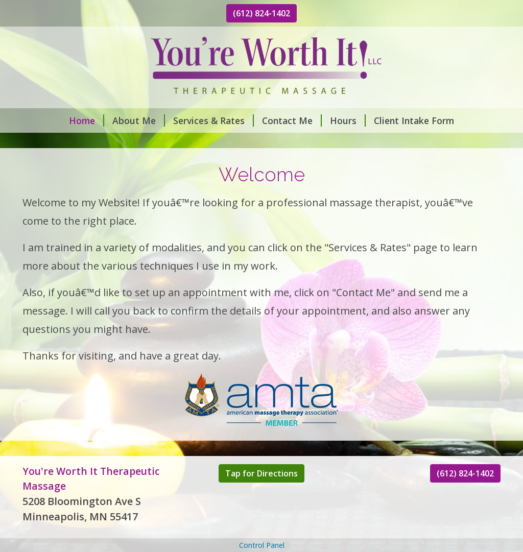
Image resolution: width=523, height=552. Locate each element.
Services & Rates (213, 120)
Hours (348, 120)
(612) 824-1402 (261, 13)
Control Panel (261, 545)
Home (86, 120)
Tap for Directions (261, 473)
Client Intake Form (414, 120)
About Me (138, 120)
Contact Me (292, 120)
